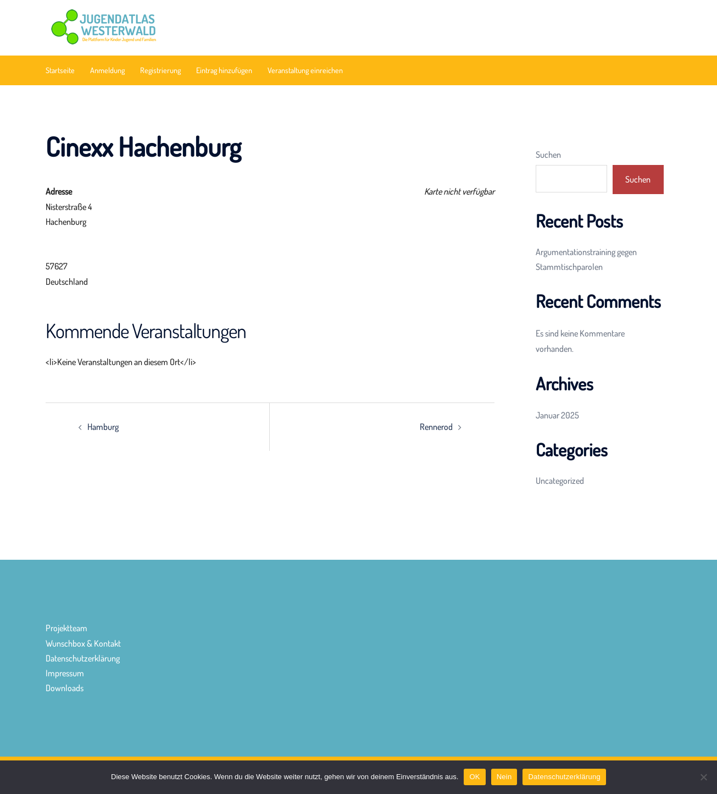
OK (474, 777)
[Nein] (703, 776)
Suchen (548, 154)
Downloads (65, 687)
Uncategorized (560, 480)
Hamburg (103, 426)
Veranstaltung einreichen (305, 70)
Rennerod (436, 426)
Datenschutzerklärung (83, 658)
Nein (504, 777)
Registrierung (160, 70)
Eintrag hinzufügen (224, 70)
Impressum (65, 673)
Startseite (60, 70)
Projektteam (66, 627)
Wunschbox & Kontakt (83, 643)
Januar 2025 (557, 415)
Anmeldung (107, 70)
